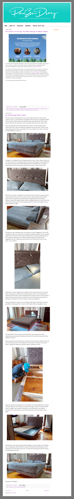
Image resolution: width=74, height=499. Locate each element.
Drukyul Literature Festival (35, 108)
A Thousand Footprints (35, 72)
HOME (6, 25)
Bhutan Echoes (13, 108)
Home (27, 490)
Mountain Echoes (12, 109)
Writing (36, 109)
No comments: (15, 106)
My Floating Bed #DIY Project (15, 115)
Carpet (15, 487)
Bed (9, 487)
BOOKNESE (28, 25)
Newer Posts (8, 490)
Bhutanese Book (19, 108)
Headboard (23, 487)
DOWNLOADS (20, 25)
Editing (42, 108)
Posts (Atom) (13, 492)
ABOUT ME (12, 25)
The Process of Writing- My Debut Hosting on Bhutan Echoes (26, 31)
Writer (33, 109)
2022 (9, 108)
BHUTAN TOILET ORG (38, 25)
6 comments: (15, 485)
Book (24, 108)
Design (18, 487)
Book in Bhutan (27, 108)
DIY (20, 487)
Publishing (22, 109)
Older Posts (47, 490)
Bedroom (12, 487)
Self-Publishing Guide (28, 109)
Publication (18, 109)
